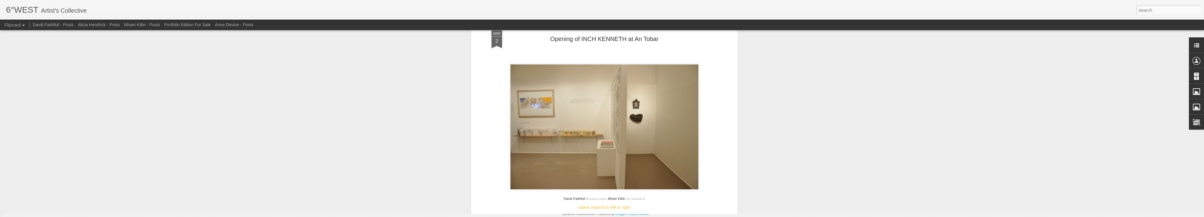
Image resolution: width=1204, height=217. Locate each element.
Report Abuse (638, 213)
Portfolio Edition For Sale (187, 24)
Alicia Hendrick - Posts (99, 24)
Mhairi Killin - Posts (142, 24)
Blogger (620, 213)
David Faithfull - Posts (53, 24)
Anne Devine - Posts (234, 24)
